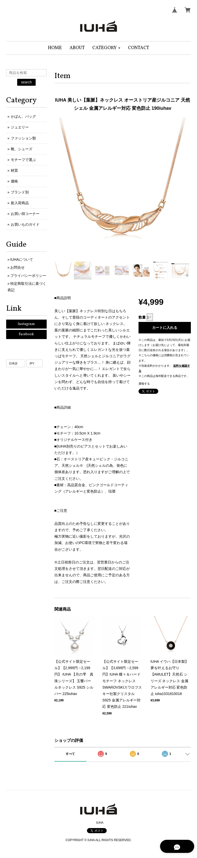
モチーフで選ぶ (23, 160)
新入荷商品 (20, 203)
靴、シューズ (21, 149)
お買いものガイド (25, 224)
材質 (14, 170)
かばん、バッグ (23, 116)
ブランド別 (20, 192)
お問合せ (17, 267)
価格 (14, 181)
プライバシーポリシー (28, 276)
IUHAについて (21, 259)
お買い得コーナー (25, 214)
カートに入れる (164, 327)
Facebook (26, 334)
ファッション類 (23, 138)
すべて (70, 754)
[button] (106, 48)
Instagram (26, 324)
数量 (142, 317)
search (26, 82)
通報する (144, 383)
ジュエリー (20, 127)
